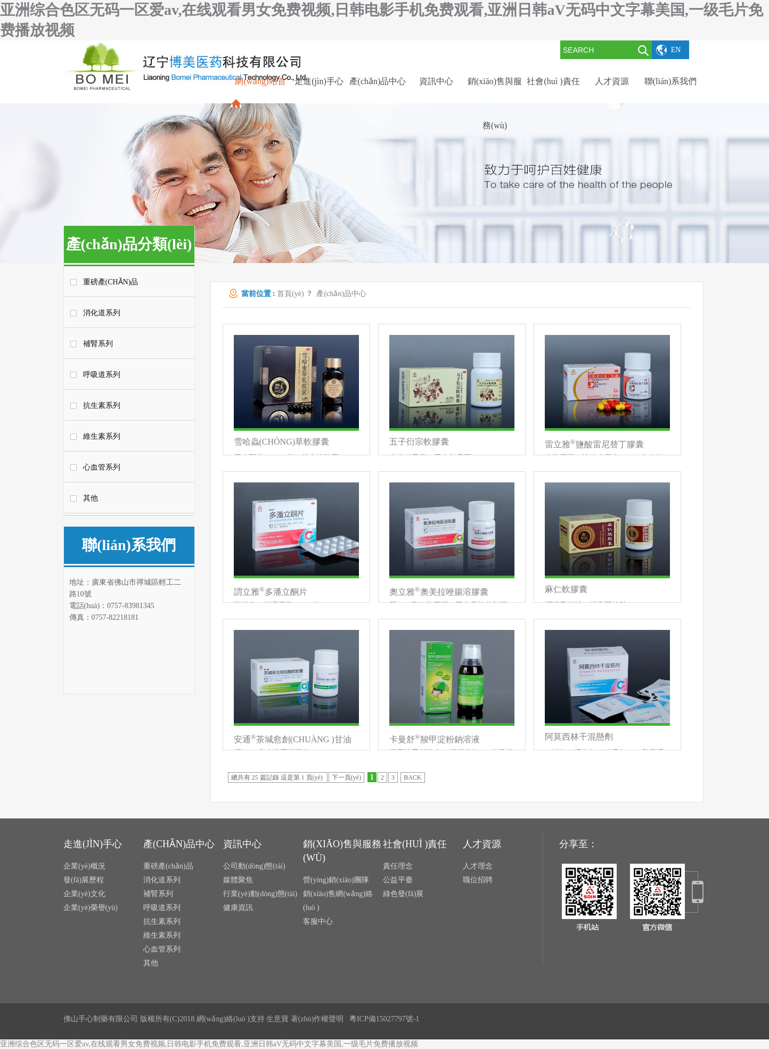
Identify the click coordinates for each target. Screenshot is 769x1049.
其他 (90, 498)
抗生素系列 (101, 405)
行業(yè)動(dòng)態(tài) (260, 894)
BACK (412, 777)
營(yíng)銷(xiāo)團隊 (336, 880)
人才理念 (478, 866)
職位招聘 (478, 880)
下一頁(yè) (346, 777)
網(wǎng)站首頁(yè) (260, 103)
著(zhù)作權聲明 (317, 1019)
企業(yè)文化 (84, 894)
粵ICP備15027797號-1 (384, 1019)
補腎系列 (98, 344)
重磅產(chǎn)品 (110, 282)
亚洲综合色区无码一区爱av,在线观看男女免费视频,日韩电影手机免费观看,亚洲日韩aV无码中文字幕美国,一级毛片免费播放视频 (209, 1044)
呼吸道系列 (101, 375)
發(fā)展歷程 (83, 880)
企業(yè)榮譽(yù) (90, 908)
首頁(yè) (290, 294)
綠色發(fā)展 (403, 894)
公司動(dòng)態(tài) (254, 866)
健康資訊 (238, 908)
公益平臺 (398, 880)
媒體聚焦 (238, 880)
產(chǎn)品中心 (341, 294)
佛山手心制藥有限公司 (100, 1019)
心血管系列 (101, 467)
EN (676, 50)
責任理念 (398, 866)
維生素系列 (101, 436)
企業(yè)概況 (84, 866)
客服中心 (318, 921)
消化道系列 (101, 313)
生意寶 (277, 1019)
